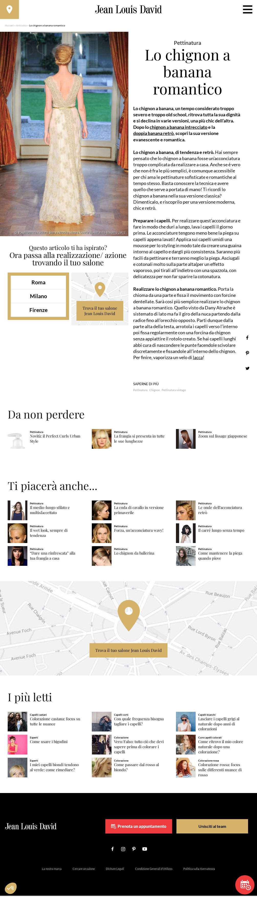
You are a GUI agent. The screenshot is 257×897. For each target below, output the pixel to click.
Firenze (38, 311)
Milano (38, 297)
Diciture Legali (115, 870)
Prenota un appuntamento (147, 827)
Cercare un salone (84, 870)
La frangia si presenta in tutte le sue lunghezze (139, 440)
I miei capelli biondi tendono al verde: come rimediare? (54, 769)
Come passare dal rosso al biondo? (136, 769)
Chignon (154, 391)
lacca (198, 359)
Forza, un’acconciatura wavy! (138, 531)
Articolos (21, 26)
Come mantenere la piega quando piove (220, 557)
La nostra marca (52, 870)
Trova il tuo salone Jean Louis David (100, 312)
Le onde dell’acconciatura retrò (220, 511)
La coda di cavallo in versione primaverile (139, 511)
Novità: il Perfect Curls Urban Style (55, 440)
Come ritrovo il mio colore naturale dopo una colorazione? (220, 748)
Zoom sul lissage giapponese (222, 437)
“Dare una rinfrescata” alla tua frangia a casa (52, 557)
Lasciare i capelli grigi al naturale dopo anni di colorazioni (218, 725)
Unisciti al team (210, 827)
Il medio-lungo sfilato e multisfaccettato (50, 511)
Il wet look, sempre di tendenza (49, 534)
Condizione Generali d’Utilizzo (153, 870)
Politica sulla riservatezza (199, 870)
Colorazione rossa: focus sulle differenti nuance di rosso (220, 771)
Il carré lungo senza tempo (221, 531)
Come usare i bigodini (49, 743)
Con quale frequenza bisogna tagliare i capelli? (139, 723)
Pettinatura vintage (174, 391)
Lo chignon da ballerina (134, 554)
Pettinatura (140, 391)
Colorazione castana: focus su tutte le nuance (55, 723)
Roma (38, 283)
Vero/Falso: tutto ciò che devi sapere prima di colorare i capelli (139, 748)
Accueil (9, 26)
